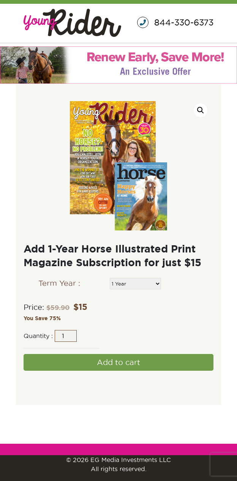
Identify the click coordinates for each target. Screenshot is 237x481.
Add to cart (118, 362)
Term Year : (59, 283)
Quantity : (38, 335)
